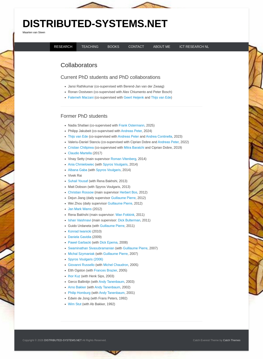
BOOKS (113, 46)
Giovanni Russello (81, 265)
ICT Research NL (194, 46)
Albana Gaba (77, 170)
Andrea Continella (159, 136)
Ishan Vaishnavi (79, 220)
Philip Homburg (79, 293)
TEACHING (89, 46)
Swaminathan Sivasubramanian (91, 248)
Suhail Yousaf (78, 181)
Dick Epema (109, 242)
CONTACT (136, 46)
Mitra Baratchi (134, 147)
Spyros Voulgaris (115, 164)
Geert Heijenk (134, 97)
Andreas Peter (131, 131)
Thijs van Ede (161, 97)
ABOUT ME (161, 46)
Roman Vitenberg (123, 159)
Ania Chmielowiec (81, 164)
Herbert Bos (128, 192)
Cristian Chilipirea (81, 147)
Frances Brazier (105, 270)
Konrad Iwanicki (79, 231)
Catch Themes (231, 340)
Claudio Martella (80, 153)
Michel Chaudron (115, 265)
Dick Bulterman (129, 220)
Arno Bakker (77, 287)
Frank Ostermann (131, 125)
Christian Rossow (80, 192)
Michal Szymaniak (81, 253)
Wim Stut (74, 304)
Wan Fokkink (124, 214)
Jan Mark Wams (80, 209)
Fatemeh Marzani (81, 97)
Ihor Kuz (74, 276)
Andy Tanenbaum (111, 281)
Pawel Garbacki (80, 242)
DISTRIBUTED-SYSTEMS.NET (95, 23)
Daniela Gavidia (79, 237)
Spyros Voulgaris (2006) (85, 259)
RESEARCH (63, 46)
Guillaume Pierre (123, 198)
